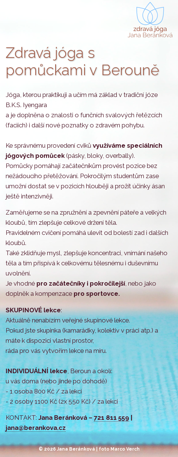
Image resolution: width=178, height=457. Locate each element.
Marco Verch (125, 449)
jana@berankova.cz (36, 427)
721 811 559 (111, 417)
